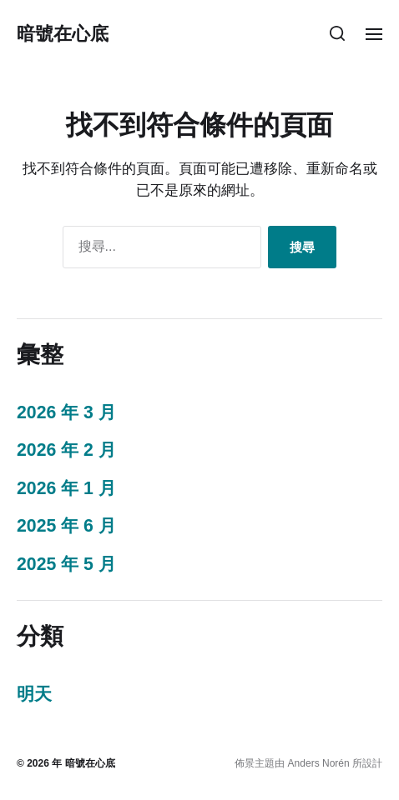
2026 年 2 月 (66, 450)
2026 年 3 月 (66, 412)
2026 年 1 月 (66, 488)
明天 (34, 694)
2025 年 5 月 (66, 564)
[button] (338, 33)
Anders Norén (319, 763)
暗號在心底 (63, 33)
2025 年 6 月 (66, 526)
